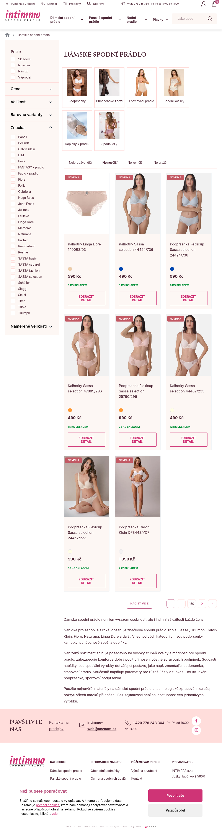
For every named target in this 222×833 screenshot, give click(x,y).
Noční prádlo (132, 20)
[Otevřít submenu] (82, 19)
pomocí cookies (47, 805)
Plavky (158, 20)
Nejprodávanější (80, 162)
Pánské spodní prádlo (100, 20)
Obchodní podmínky (105, 771)
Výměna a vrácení (144, 771)
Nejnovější (110, 162)
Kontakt (136, 778)
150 (191, 604)
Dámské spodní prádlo (62, 20)
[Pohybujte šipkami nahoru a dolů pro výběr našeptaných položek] (194, 18)
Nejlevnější (135, 162)
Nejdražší (160, 162)
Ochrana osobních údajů (108, 778)
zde (55, 813)
